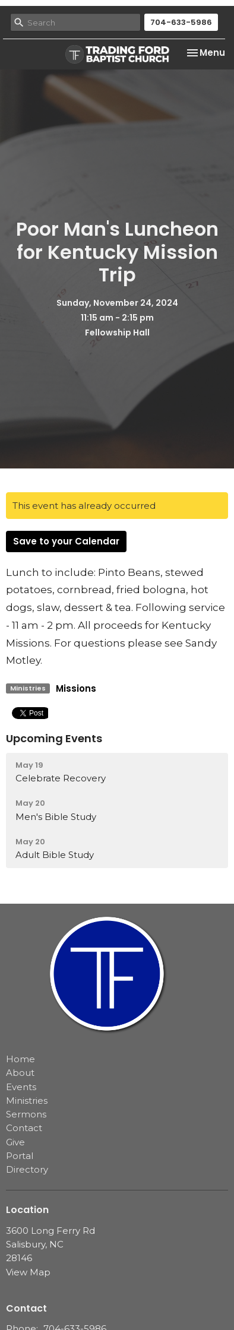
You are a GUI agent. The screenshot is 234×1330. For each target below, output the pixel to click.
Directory (27, 1169)
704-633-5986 (181, 22)
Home (20, 1059)
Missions (76, 688)
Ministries (27, 1100)
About (20, 1072)
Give (15, 1142)
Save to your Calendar (66, 541)
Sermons (26, 1114)
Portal (19, 1155)
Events (21, 1086)
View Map (28, 1272)
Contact (24, 1127)
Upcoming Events (54, 738)
